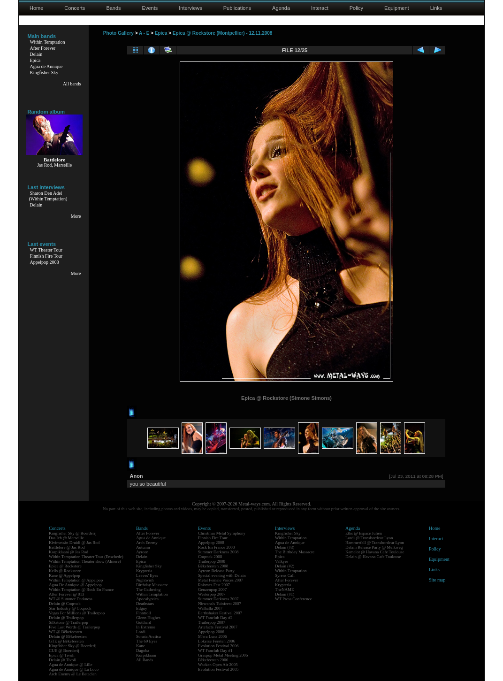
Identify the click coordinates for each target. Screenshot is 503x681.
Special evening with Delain (222, 575)
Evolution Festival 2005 (218, 669)
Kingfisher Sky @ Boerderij (73, 533)
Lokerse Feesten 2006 (216, 641)
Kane (140, 645)
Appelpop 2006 (211, 631)
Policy (356, 8)
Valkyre (281, 561)
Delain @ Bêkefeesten (68, 636)
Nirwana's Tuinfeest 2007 (219, 603)
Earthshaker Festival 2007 (220, 613)
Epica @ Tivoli (62, 655)
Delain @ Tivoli (62, 660)
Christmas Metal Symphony (221, 533)
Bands (113, 8)
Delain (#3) (284, 547)
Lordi (140, 631)
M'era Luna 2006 (212, 636)
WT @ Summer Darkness (70, 599)
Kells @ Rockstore (65, 570)
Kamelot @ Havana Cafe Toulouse (374, 552)
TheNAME (284, 589)
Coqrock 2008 (210, 556)
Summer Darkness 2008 (218, 552)
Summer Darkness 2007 (218, 599)
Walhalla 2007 (210, 608)
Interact (319, 8)
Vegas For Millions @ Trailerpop (77, 613)
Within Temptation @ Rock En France (81, 589)
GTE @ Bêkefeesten (66, 641)
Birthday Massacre (152, 584)
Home (36, 8)
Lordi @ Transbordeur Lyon (369, 538)
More (76, 216)
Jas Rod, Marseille (54, 165)
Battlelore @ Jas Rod (67, 547)
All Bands (144, 660)
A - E (144, 33)
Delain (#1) (284, 594)
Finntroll (143, 613)
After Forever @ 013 (66, 594)
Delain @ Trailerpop (66, 617)
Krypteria (144, 570)
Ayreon (142, 552)
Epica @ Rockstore (65, 566)
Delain (36, 54)
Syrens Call (285, 575)
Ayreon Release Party (216, 570)
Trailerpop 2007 (211, 622)
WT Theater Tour (46, 250)
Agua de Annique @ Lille (70, 664)
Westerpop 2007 (212, 594)
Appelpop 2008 (44, 262)
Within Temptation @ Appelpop (76, 580)
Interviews (190, 8)
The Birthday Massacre (294, 552)
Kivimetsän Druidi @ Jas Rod (74, 542)
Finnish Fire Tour (46, 256)
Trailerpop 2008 (211, 561)
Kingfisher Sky (44, 72)
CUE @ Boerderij (64, 650)
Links (436, 8)
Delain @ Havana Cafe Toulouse (373, 556)
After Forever (43, 48)
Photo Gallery (118, 33)
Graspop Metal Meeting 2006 (223, 655)
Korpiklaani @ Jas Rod (68, 552)
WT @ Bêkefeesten (65, 631)
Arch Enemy (147, 542)
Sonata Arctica (148, 636)
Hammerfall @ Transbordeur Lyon (374, 542)
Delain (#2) (284, 566)
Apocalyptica (147, 599)
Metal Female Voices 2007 (220, 580)
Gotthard (143, 622)
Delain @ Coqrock (65, 603)
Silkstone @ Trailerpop (68, 622)
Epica (35, 60)
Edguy (141, 608)
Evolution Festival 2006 (218, 645)
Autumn (143, 547)
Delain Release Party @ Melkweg (374, 547)
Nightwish (145, 580)
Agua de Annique (46, 66)
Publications (237, 8)
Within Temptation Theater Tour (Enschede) (86, 556)
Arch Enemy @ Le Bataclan (73, 674)
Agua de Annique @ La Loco (74, 669)
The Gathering (148, 589)
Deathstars (145, 603)
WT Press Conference (293, 599)
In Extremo (145, 627)
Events (150, 8)
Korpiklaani (146, 655)
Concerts (74, 8)
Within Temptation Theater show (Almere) (85, 561)
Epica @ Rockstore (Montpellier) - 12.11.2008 (223, 33)
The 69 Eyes (146, 641)
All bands (72, 83)
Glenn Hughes (148, 617)
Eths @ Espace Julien (363, 533)
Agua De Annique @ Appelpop (75, 584)
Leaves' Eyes (147, 575)
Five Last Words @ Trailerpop (74, 627)
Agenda (281, 8)
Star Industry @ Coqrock (70, 608)
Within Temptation (47, 42)
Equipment (396, 8)
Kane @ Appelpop (64, 575)
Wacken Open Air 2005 (218, 664)
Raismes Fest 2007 (214, 584)
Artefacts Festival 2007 (217, 627)
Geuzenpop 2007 (212, 589)
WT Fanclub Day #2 (215, 617)
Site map (437, 579)
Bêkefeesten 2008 (213, 566)
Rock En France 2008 (216, 547)
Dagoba (142, 650)
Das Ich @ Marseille (66, 538)
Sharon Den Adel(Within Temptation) (48, 196)
